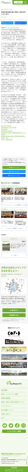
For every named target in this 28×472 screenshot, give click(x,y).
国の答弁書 (4, 129)
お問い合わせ (5, 414)
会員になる (14, 315)
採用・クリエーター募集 (9, 394)
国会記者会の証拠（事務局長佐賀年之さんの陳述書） (13, 133)
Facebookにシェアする (20, 23)
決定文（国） (5, 138)
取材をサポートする (14, 167)
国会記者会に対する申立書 (8, 127)
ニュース (4, 17)
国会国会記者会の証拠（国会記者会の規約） (13, 136)
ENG (2, 418)
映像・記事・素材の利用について (12, 402)
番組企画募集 (5, 398)
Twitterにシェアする (7, 23)
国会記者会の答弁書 (6, 131)
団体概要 (4, 390)
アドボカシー (21, 19)
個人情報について (7, 410)
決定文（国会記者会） (7, 139)
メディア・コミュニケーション (8, 19)
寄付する (18, 2)
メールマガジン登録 (14, 431)
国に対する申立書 (6, 126)
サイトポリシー (6, 406)
